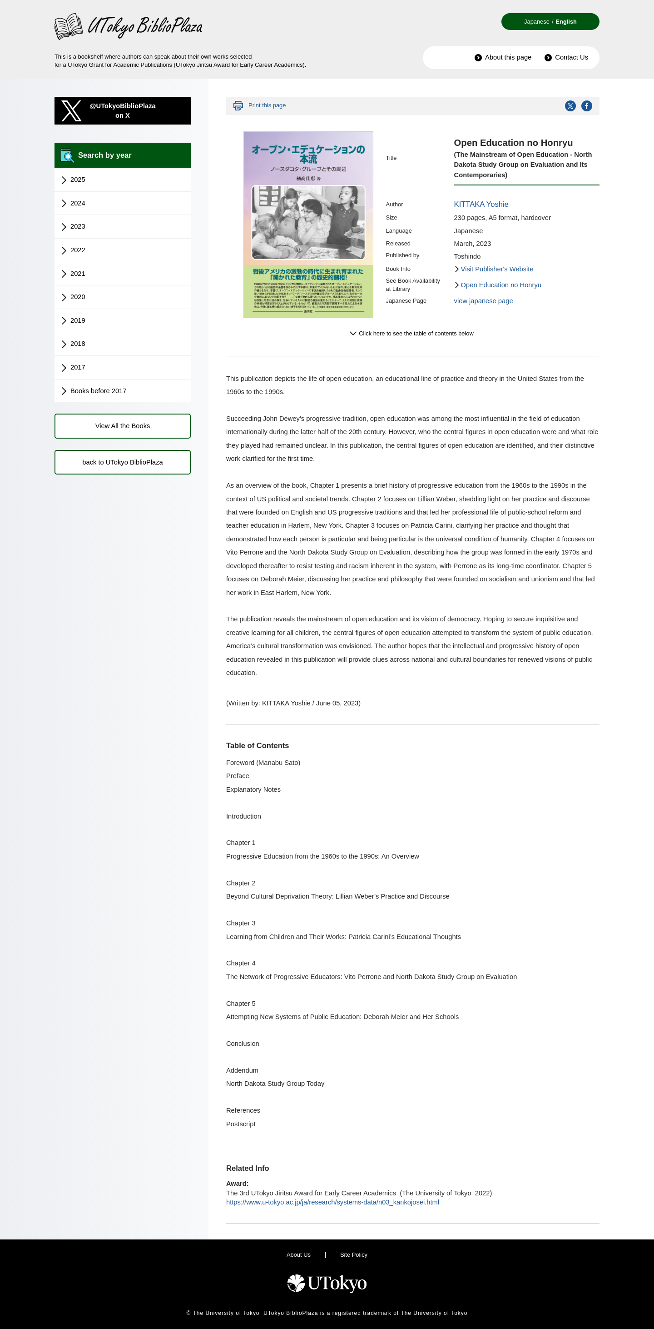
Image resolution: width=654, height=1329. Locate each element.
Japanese (537, 21)
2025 (73, 180)
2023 (73, 227)
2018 (73, 344)
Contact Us (566, 57)
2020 (73, 297)
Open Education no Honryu (501, 285)
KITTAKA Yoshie (481, 204)
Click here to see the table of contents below (416, 333)
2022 (73, 250)
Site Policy (353, 1254)
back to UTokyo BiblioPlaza (122, 462)
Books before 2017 (93, 391)
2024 (73, 204)
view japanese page (483, 301)
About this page (503, 57)
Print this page (267, 105)
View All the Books (122, 426)
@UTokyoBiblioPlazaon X (122, 110)
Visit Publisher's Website (497, 269)
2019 (73, 321)
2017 (73, 368)
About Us (299, 1254)
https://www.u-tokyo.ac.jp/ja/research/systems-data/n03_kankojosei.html (332, 1202)
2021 (73, 274)
